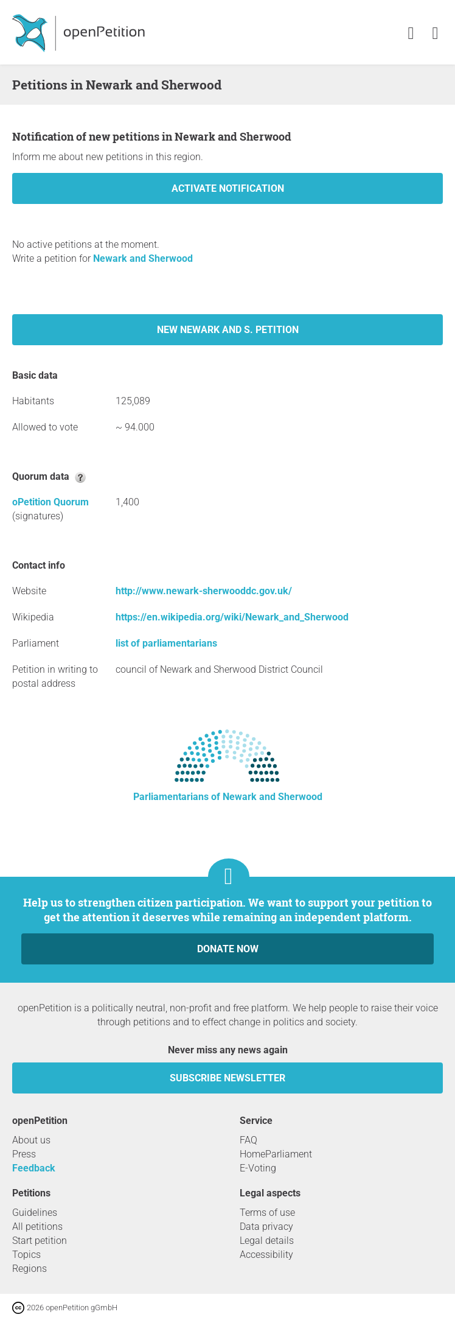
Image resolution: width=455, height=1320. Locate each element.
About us (31, 1140)
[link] (435, 34)
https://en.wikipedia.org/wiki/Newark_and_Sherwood (232, 617)
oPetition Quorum (50, 502)
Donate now (228, 949)
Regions (29, 1268)
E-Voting (258, 1168)
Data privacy (266, 1226)
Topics (26, 1254)
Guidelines (34, 1212)
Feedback (33, 1168)
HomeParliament (276, 1154)
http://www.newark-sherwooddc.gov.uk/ (204, 591)
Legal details (267, 1240)
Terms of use (267, 1212)
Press (24, 1154)
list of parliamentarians (166, 643)
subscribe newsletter (227, 1078)
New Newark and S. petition (228, 329)
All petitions (37, 1226)
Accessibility (266, 1254)
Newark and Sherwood (143, 258)
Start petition (39, 1240)
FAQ (248, 1140)
